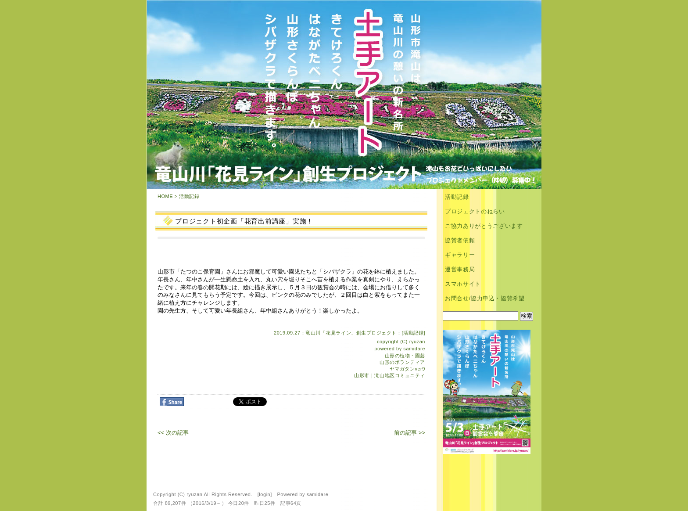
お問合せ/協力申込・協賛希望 (485, 298)
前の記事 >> (409, 432)
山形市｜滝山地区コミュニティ (389, 375)
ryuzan (417, 341)
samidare (414, 348)
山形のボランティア (402, 362)
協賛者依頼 (460, 240)
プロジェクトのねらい (475, 211)
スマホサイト (463, 284)
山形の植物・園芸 (405, 355)
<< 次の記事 (173, 432)
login (264, 494)
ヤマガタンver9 (407, 368)
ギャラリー (460, 255)
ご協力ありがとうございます (484, 226)
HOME (165, 196)
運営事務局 (460, 269)
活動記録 (189, 196)
